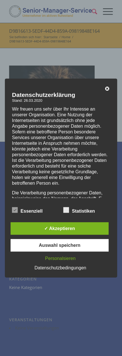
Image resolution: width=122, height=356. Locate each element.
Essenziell (27, 210)
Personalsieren (60, 258)
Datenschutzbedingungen (60, 267)
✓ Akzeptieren (59, 228)
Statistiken (79, 210)
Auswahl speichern (59, 245)
